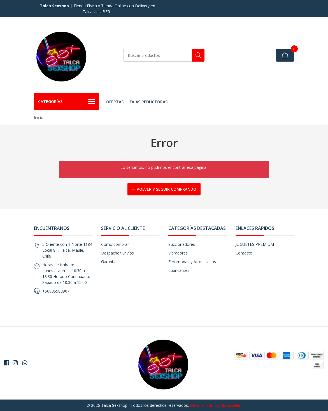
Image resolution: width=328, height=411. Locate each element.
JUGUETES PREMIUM (255, 244)
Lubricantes (178, 270)
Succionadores (181, 244)
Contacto (244, 253)
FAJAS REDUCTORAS (149, 101)
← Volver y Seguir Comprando (164, 189)
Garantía (109, 261)
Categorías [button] (66, 102)
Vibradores (178, 253)
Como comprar (115, 244)
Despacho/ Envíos (117, 253)
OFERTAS (115, 101)
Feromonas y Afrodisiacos (192, 261)
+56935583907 (55, 291)
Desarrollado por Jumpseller (215, 405)
